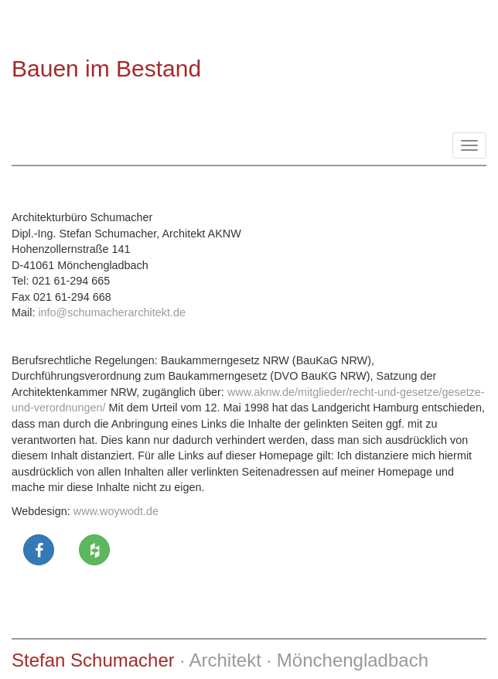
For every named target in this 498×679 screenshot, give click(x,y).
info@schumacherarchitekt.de (112, 312)
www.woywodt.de (116, 511)
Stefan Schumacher (93, 660)
